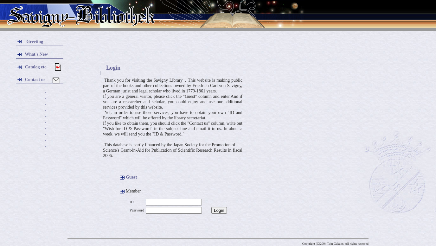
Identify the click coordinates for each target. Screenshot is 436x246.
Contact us (35, 79)
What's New (36, 54)
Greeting (34, 41)
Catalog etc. (36, 67)
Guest (131, 177)
